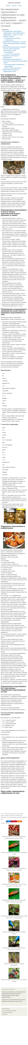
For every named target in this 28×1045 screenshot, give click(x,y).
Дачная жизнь (14, 3)
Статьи (20, 5)
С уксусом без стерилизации (12, 54)
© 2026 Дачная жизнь (5, 1008)
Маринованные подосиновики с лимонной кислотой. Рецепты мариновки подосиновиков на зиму (14, 48)
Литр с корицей (17, 813)
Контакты (3, 1010)
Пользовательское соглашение (11, 1010)
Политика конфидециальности (7, 1012)
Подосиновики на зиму (5, 817)
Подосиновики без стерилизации (16, 817)
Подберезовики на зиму (9, 813)
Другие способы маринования (13, 68)
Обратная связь (5, 1014)
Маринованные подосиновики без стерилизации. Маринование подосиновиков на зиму (15, 61)
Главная (8, 5)
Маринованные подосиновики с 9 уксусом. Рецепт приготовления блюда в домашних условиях (14, 43)
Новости (14, 5)
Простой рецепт (9, 52)
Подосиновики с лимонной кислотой (15, 815)
